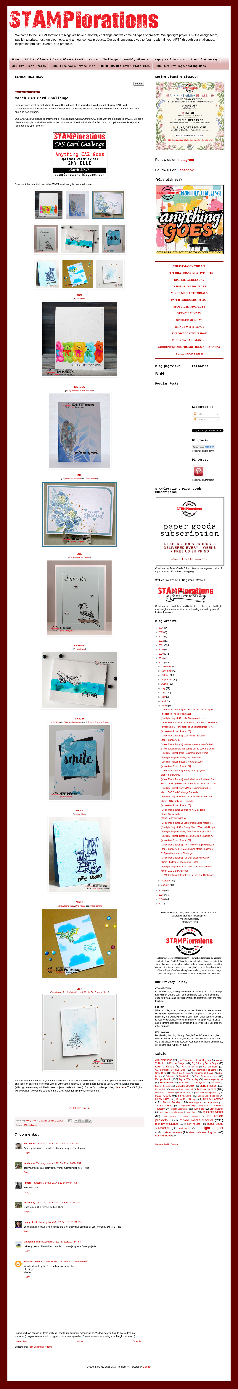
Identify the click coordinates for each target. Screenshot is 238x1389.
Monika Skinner (206, 1089)
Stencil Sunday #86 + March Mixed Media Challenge (187, 849)
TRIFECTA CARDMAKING (189, 340)
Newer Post (21, 1341)
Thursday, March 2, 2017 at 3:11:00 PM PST (58, 1202)
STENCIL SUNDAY (189, 313)
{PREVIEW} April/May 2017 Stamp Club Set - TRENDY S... (190, 722)
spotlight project (210, 1128)
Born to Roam (79, 649)
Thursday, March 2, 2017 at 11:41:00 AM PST (58, 1163)
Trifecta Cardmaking (179, 1109)
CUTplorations (210, 1066)
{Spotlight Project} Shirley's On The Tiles (181, 757)
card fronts (192, 1112)
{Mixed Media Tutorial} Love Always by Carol (183, 735)
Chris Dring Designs (181, 1073)
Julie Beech (215, 1083)
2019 (161, 654)
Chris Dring (160, 1073)
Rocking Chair (79, 814)
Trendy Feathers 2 (73, 391)
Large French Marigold (71, 479)
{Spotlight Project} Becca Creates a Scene (182, 761)
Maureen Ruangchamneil (182, 1089)
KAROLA (79, 386)
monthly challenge (166, 1123)
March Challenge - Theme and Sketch (179, 862)
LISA (79, 988)
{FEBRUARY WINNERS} (173, 818)
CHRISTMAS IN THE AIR (189, 266)
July (163, 688)
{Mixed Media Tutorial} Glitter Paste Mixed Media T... (187, 823)
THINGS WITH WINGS (189, 326)
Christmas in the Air (203, 1073)
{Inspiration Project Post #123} (176, 805)
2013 (161, 903)
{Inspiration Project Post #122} (176, 840)
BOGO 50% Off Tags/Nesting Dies (181, 66)
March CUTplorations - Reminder (177, 801)
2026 (161, 627)
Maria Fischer (208, 1085)
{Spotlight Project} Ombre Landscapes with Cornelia (186, 866)
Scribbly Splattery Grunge (98, 722)
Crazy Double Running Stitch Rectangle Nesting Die (72, 992)
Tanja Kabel (212, 1102)
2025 (161, 632)
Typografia (199, 1109)
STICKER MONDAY (189, 320)
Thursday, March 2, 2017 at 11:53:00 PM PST (66, 1261)
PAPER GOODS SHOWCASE (189, 299)
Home (15, 59)
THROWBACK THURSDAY (189, 333)
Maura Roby (160, 1089)
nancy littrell (30, 1222)
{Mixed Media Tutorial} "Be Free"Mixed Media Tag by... (188, 709)
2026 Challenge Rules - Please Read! (54, 59)
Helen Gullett (166, 1082)
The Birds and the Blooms (79, 557)
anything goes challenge (171, 1112)
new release (193, 1124)
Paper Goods (163, 1095)
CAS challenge (30, 1125)
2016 (161, 890)
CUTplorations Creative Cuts (170, 1070)
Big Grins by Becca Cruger (205, 1063)
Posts (198, 414)
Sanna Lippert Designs (208, 1096)
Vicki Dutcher (216, 1109)
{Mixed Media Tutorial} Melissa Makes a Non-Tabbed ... (188, 744)
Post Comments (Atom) (40, 1347)
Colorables (170, 1076)
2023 (161, 636)
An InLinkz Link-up (79, 1108)
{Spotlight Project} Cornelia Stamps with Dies (183, 718)
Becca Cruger (177, 1063)
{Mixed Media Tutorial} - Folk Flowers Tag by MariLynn (187, 844)
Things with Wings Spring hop (193, 1106)
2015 (161, 895)
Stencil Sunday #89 (170, 740)
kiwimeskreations (33, 1261)
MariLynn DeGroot (185, 1086)
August (165, 684)
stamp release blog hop (203, 1132)
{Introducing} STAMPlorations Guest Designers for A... (187, 727)
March (164, 705)
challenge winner (213, 1111)
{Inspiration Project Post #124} (176, 766)
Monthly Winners (136, 59)
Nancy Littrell (183, 1092)
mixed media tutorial (196, 1120)
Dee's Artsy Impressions (206, 1076)
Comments (201, 419)
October (165, 675)
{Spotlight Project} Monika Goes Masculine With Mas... (188, 796)
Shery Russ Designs (186, 1099)
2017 (161, 662)
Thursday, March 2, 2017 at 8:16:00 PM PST (60, 1222)
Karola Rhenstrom (163, 1086)
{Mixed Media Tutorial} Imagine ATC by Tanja (183, 810)
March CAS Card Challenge (174, 871)
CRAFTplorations (190, 1067)
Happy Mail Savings (170, 59)
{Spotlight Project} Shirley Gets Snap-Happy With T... (187, 831)
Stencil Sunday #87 (170, 814)
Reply (27, 1153)
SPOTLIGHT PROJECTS (189, 306)
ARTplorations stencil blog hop (195, 1060)
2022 (161, 641)
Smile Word (55, 722)
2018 (161, 658)
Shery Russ (162, 1098)
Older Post (138, 1341)
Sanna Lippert (185, 1095)
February (166, 880)
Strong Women (95, 906)
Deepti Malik (163, 1079)
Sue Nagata (195, 1102)
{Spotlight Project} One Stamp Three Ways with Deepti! (188, 827)
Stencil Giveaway (204, 59)
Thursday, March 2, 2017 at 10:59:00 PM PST (58, 1241)
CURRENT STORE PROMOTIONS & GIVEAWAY (189, 346)
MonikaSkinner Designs (164, 1093)
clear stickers (169, 1116)
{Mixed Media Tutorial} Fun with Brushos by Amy (185, 857)
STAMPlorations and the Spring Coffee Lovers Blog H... (188, 748)
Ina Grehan (184, 1082)
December (166, 666)
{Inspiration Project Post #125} (176, 731)
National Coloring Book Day (207, 1093)
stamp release (173, 1132)
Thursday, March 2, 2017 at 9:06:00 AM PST (58, 1143)
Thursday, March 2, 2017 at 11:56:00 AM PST (54, 1183)
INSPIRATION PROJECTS (189, 286)
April (163, 701)
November (166, 671)
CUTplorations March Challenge (177, 853)
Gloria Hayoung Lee (213, 1079)
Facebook (185, 170)
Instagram (185, 160)
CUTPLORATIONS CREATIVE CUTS (189, 273)
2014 (161, 899)
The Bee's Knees (164, 1105)
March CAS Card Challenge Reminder (180, 792)
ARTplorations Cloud (65, 906)
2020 (161, 649)
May (163, 697)
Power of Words (101, 992)
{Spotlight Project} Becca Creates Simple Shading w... (187, 836)
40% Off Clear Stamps (29, 66)
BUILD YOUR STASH (189, 353)
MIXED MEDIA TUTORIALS (189, 293)
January (165, 885)
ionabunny (29, 1163)
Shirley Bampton (213, 1098)
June (164, 692)
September (167, 679)
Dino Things (80, 906)
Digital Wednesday (188, 1079)
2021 (161, 645)
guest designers (192, 1116)
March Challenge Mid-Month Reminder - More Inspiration (189, 783)
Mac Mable (29, 1143)
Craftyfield (29, 1241)
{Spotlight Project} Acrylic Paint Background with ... (186, 788)
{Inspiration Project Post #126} (176, 714)
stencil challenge (163, 1135)
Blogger (147, 1367)
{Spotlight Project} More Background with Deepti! (185, 753)
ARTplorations (163, 1060)
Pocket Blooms (90, 479)
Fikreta (27, 1183)
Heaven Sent (79, 299)
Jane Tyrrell (199, 1082)
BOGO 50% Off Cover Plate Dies (125, 66)
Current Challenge (103, 59)
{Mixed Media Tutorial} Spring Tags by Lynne (183, 770)
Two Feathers (87, 391)
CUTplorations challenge (205, 1070)
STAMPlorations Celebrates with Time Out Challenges (187, 875)
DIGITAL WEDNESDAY (189, 279)
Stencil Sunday (172, 1102)
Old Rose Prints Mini (72, 722)
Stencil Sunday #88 (170, 775)
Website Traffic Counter (166, 1144)
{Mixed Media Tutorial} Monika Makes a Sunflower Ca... (188, 779)
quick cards (184, 1128)
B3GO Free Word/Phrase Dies (73, 66)
